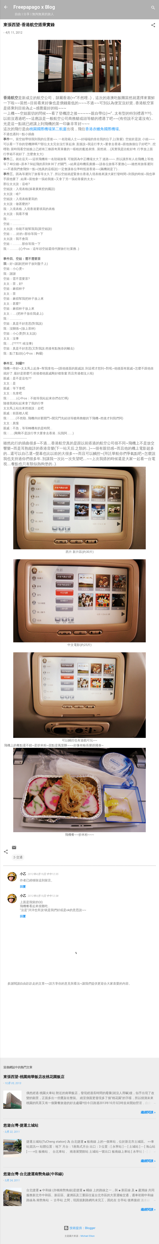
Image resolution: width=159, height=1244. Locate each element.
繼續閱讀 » (148, 1112)
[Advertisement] (79, 1022)
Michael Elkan (88, 1236)
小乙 (23, 874)
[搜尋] (153, 8)
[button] (153, 26)
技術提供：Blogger (79, 1228)
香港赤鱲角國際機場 (102, 129)
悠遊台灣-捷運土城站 (20, 1125)
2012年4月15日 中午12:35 (43, 874)
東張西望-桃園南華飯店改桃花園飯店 (33, 1077)
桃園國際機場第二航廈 (48, 129)
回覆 (23, 886)
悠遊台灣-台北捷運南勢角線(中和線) (33, 1174)
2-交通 (18, 857)
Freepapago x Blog (34, 7)
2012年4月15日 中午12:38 (43, 895)
